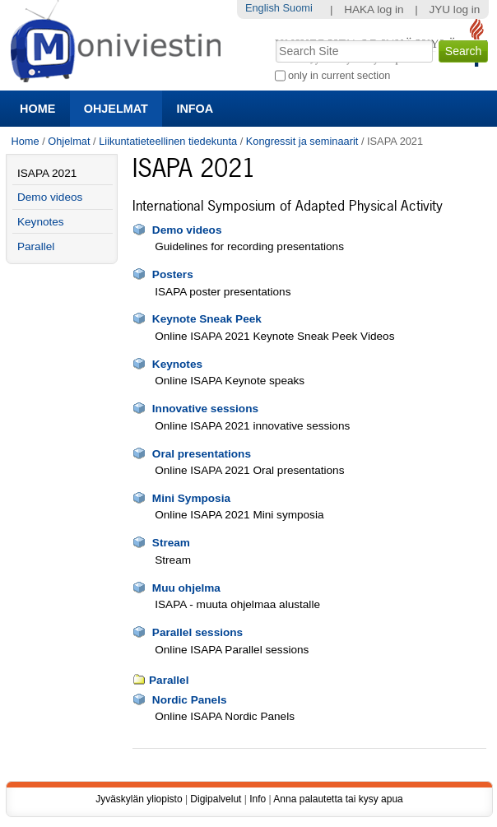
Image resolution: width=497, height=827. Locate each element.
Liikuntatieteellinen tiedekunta (168, 141)
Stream (171, 543)
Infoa (194, 108)
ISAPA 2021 (47, 173)
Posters (172, 274)
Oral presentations (201, 454)
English (262, 8)
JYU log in (454, 9)
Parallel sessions (197, 632)
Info (257, 799)
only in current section (339, 75)
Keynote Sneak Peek (207, 319)
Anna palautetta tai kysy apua (337, 799)
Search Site (273, 38)
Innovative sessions (205, 408)
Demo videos (187, 230)
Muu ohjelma (186, 588)
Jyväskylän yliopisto (138, 799)
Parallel (168, 680)
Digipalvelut (215, 799)
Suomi (297, 8)
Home (37, 108)
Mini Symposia (191, 498)
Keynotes (177, 364)
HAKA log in (374, 9)
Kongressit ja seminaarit (302, 141)
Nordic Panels (189, 700)
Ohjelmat (116, 108)
